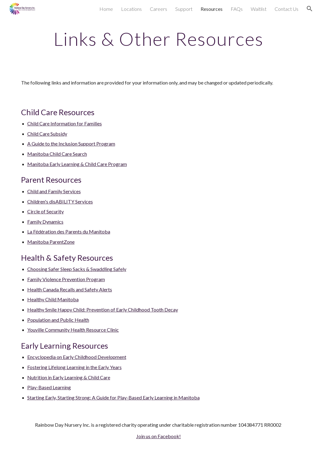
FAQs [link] (237, 9)
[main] (159, 38)
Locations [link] (131, 9)
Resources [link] (212, 9)
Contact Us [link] (286, 9)
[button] (309, 8)
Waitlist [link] (259, 9)
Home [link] (106, 9)
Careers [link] (158, 9)
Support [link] (184, 9)
